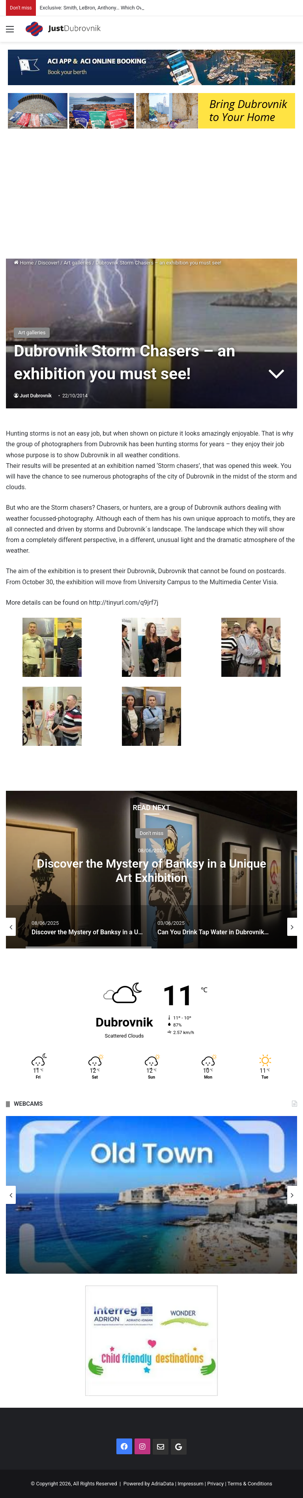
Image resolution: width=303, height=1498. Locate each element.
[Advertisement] (151, 195)
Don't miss (151, 833)
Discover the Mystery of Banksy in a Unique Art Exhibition (151, 871)
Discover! (48, 263)
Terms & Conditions (250, 1484)
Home (24, 263)
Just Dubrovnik (36, 396)
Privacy (215, 1484)
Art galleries (77, 263)
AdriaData (162, 1484)
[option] (151, 869)
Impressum (190, 1484)
